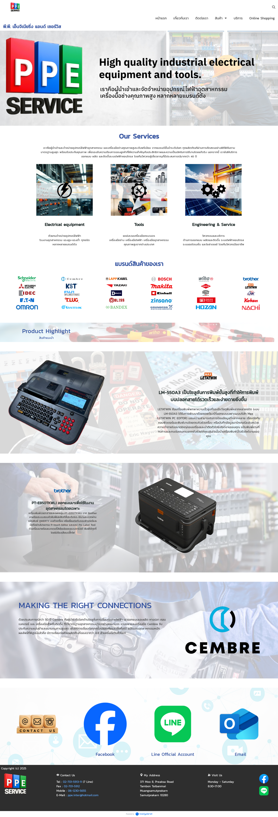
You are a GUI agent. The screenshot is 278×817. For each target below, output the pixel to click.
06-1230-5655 (77, 790)
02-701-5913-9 (72, 781)
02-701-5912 (72, 786)
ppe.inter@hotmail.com (83, 795)
